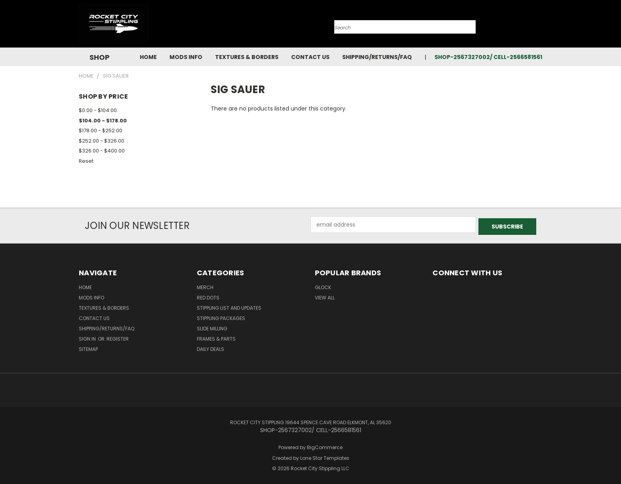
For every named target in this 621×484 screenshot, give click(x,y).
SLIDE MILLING (212, 326)
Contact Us (310, 57)
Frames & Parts (216, 336)
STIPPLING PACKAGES (221, 316)
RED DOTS (208, 295)
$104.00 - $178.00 (103, 120)
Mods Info (186, 57)
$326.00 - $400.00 (102, 150)
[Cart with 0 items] (540, 26)
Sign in (88, 336)
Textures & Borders (246, 57)
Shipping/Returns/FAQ (377, 57)
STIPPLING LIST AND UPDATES (229, 306)
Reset (86, 161)
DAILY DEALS (210, 347)
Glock (323, 285)
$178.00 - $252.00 (100, 130)
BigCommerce (325, 445)
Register (118, 336)
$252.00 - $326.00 (101, 141)
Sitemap (88, 347)
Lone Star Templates (324, 456)
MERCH (205, 285)
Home (148, 57)
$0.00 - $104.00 (98, 110)
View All (325, 295)
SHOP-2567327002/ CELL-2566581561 (488, 57)
